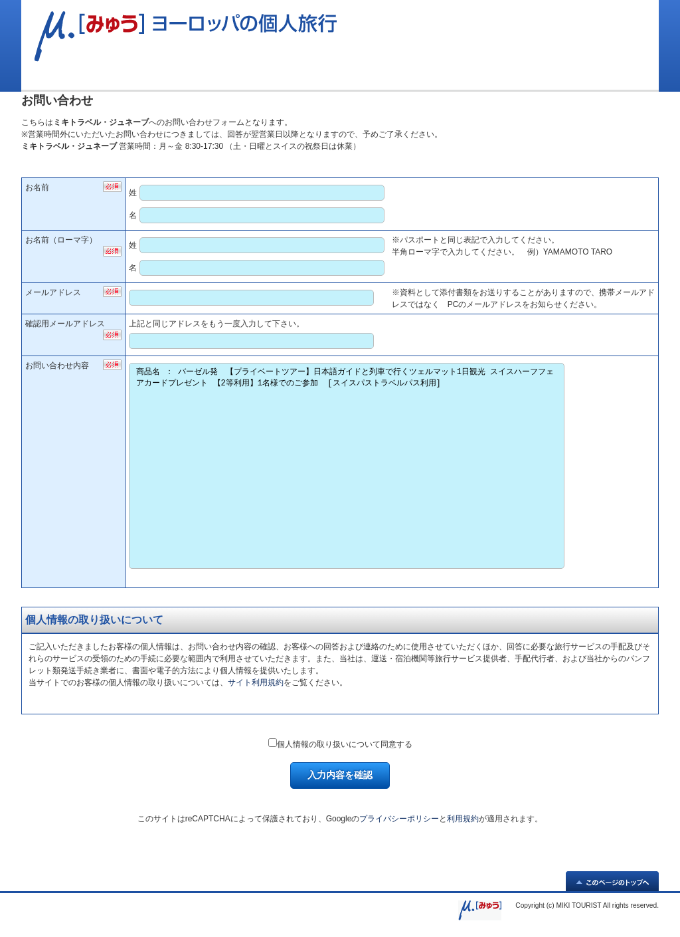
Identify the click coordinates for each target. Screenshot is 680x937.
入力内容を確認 (340, 775)
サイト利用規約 (256, 682)
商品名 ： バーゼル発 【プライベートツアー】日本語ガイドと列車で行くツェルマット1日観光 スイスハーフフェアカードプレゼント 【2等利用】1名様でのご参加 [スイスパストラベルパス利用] (346, 466)
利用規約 (463, 818)
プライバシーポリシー (399, 818)
